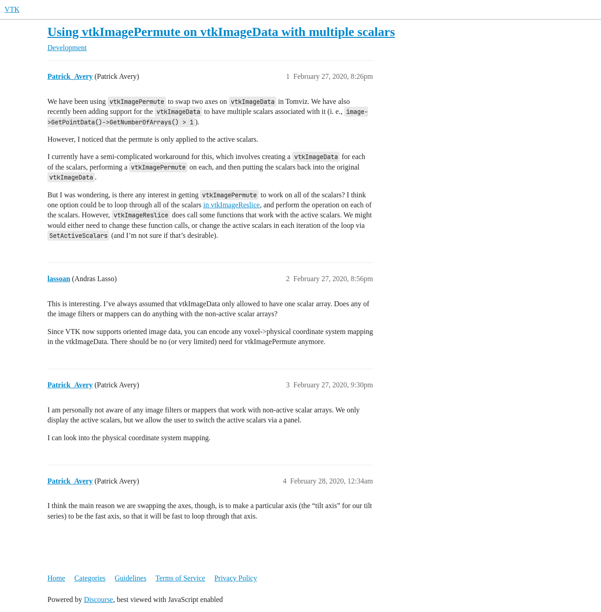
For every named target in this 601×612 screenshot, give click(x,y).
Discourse (98, 599)
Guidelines (130, 578)
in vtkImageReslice (231, 205)
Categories (89, 578)
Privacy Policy (235, 578)
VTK (12, 9)
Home (56, 578)
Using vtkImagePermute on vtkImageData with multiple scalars (221, 32)
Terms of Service (180, 578)
